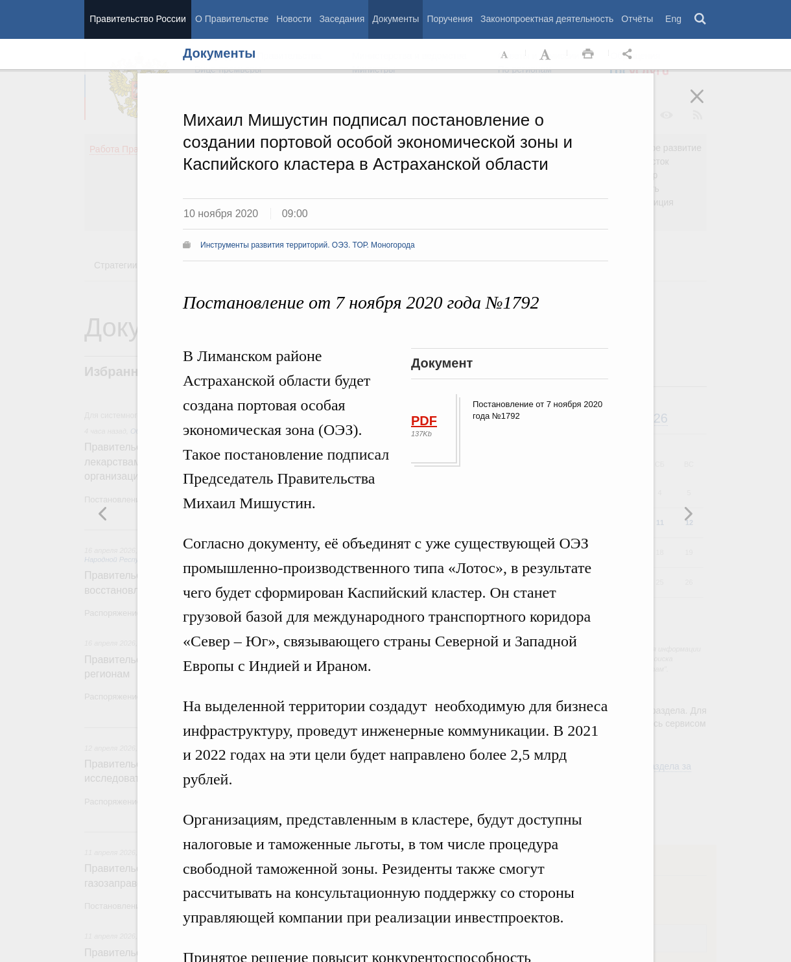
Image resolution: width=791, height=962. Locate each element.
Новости (293, 19)
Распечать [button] (588, 54)
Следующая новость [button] (103, 513)
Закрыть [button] (706, 105)
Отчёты (637, 19)
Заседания (341, 19)
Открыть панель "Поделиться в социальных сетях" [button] (629, 54)
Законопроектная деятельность (546, 19)
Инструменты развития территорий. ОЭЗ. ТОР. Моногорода (307, 245)
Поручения (450, 19)
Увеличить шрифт (546, 54)
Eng (673, 19)
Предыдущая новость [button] (687, 513)
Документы (395, 19)
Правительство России (137, 19)
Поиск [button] (700, 19)
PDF (424, 421)
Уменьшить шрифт (505, 54)
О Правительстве (231, 19)
